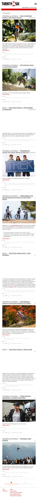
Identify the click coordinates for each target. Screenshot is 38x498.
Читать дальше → (6, 50)
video (32, 139)
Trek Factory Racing (19, 54)
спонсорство (7, 339)
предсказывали (14, 225)
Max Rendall (15, 386)
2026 (32, 54)
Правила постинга (13, 490)
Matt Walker (17, 184)
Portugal (6, 386)
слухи (19, 225)
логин (35, 7)
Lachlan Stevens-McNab (18, 140)
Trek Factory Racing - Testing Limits (20, 349)
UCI (25, 338)
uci (25, 54)
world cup (29, 54)
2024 (5, 243)
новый (9, 178)
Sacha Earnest (29, 184)
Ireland (5, 55)
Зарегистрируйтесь (25, 7)
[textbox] (19, 13)
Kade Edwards (13, 291)
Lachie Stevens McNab (30, 183)
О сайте (11, 489)
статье (19, 43)
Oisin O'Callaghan (8, 54)
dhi (24, 54)
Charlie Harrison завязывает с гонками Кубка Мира (16, 397)
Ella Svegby (22, 184)
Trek (13, 54)
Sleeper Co (27, 139)
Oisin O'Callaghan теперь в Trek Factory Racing (17, 16)
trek (14, 472)
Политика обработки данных (15, 494)
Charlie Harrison (32, 291)
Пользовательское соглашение (15, 495)
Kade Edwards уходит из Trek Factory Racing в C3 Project (16, 302)
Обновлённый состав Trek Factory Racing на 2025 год (16, 151)
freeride (11, 339)
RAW (16, 139)
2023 (9, 386)
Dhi (18, 139)
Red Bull (28, 338)
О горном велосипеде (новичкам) (16, 492)
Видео (4, 107)
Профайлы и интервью (10, 16)
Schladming (22, 139)
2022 (24, 428)
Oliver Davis (10, 140)
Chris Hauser (7, 97)
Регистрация (5, 490)
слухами (10, 286)
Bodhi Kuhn (18, 242)
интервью (26, 472)
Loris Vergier (7, 242)
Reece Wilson (13, 242)
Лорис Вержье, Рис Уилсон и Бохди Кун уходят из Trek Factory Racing (17, 197)
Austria (5, 140)
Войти (4, 489)
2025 (22, 97)
